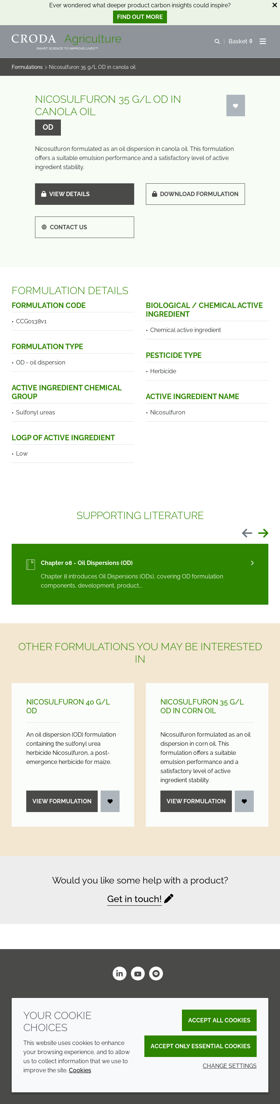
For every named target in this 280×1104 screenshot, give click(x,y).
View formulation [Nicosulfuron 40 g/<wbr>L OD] (62, 801)
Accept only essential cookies (200, 1046)
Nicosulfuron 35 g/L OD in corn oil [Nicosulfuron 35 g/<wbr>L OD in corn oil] (202, 706)
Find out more (140, 16)
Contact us (64, 227)
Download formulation (195, 194)
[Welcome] (67, 39)
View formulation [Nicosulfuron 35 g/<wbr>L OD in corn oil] (196, 801)
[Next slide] (263, 533)
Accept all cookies (219, 1020)
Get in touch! (134, 898)
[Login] (235, 105)
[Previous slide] (247, 533)
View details (65, 194)
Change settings (230, 1065)
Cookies (80, 1070)
